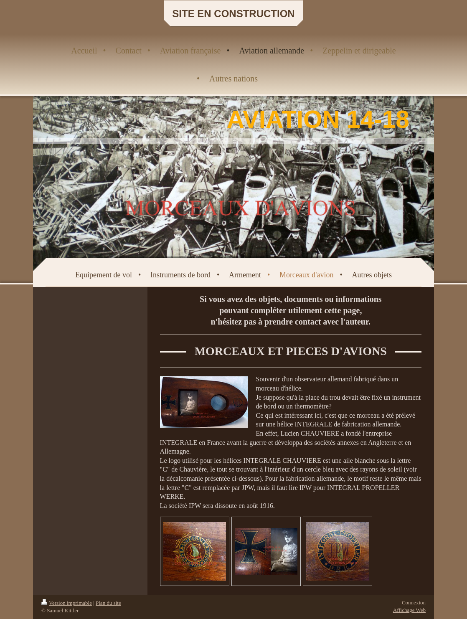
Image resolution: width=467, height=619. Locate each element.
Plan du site (108, 603)
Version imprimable (66, 603)
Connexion (414, 602)
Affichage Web (409, 610)
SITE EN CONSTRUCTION (233, 13)
